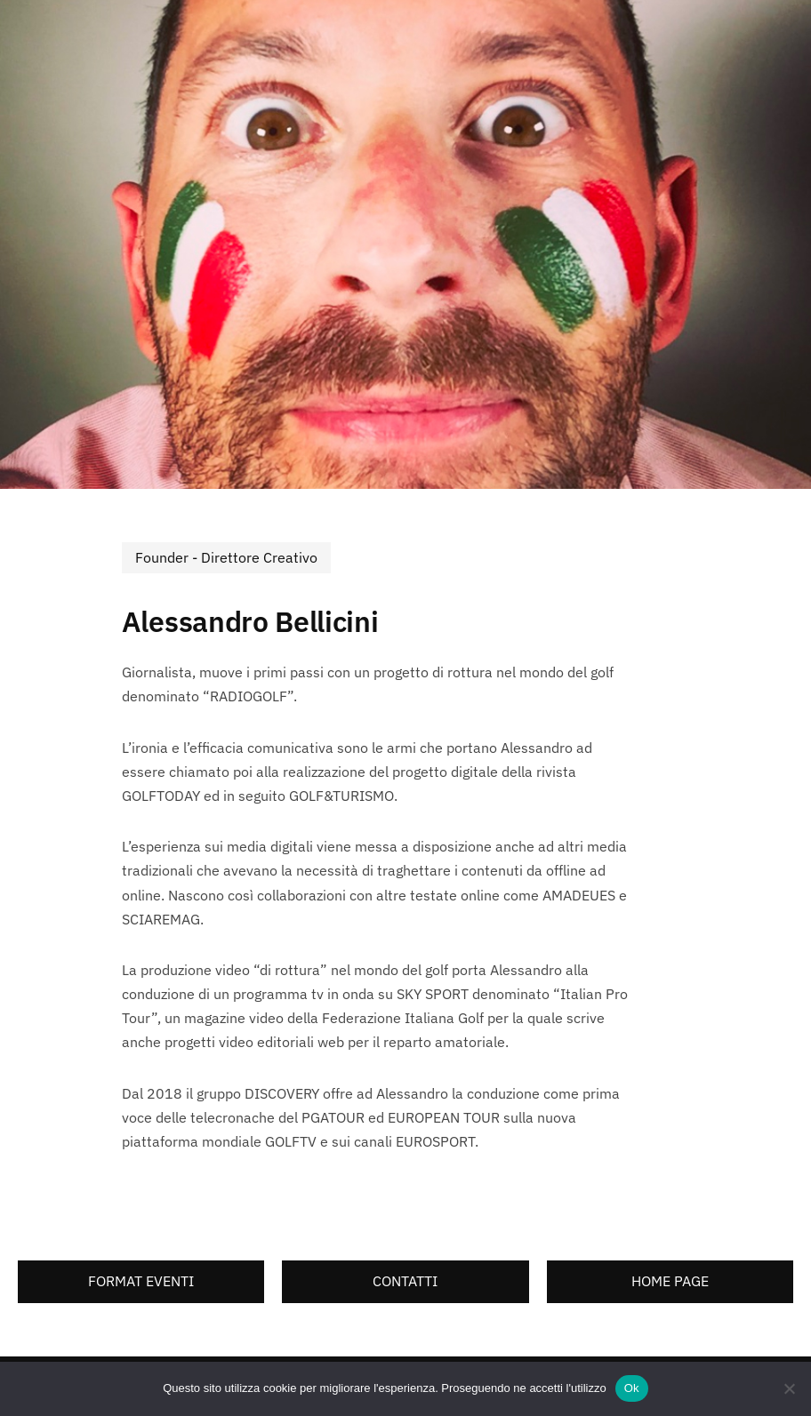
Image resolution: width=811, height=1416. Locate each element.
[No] (789, 1388)
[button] (141, 1281)
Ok (631, 1388)
